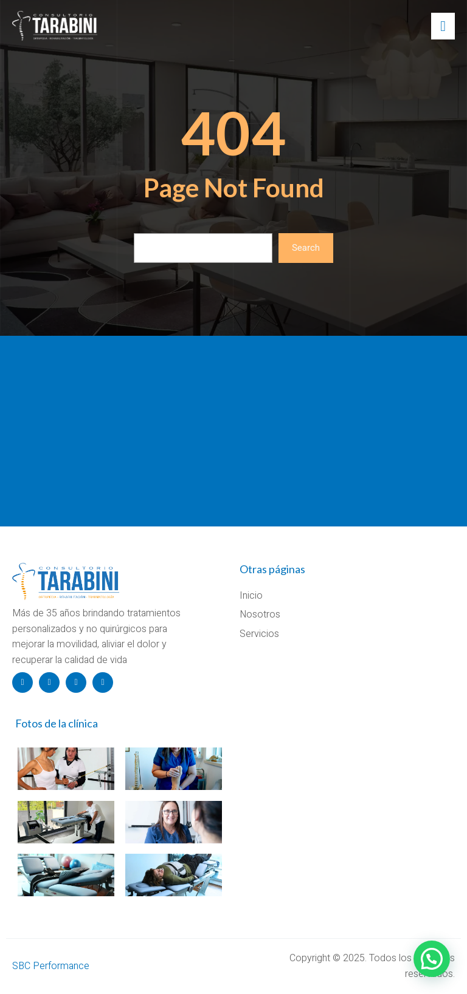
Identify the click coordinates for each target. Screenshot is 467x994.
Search (306, 247)
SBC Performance (50, 966)
